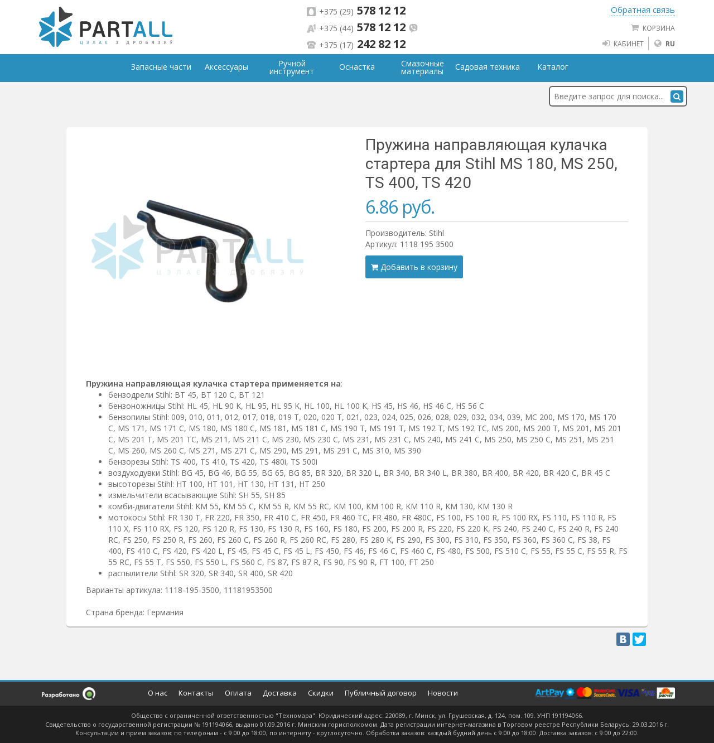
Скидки (321, 693)
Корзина (652, 28)
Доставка (280, 693)
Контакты (196, 693)
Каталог (552, 67)
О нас (157, 693)
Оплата (238, 693)
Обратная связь (643, 9)
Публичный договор (381, 693)
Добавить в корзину (414, 267)
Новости (443, 693)
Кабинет (622, 43)
